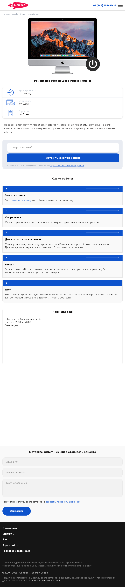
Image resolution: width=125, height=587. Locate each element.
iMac (22, 14)
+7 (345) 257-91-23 (104, 5)
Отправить (16, 511)
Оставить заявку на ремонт (63, 157)
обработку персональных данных (67, 165)
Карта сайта (10, 545)
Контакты (8, 533)
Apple (15, 14)
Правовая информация (16, 550)
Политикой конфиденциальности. (44, 580)
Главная (6, 14)
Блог (5, 539)
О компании (9, 528)
